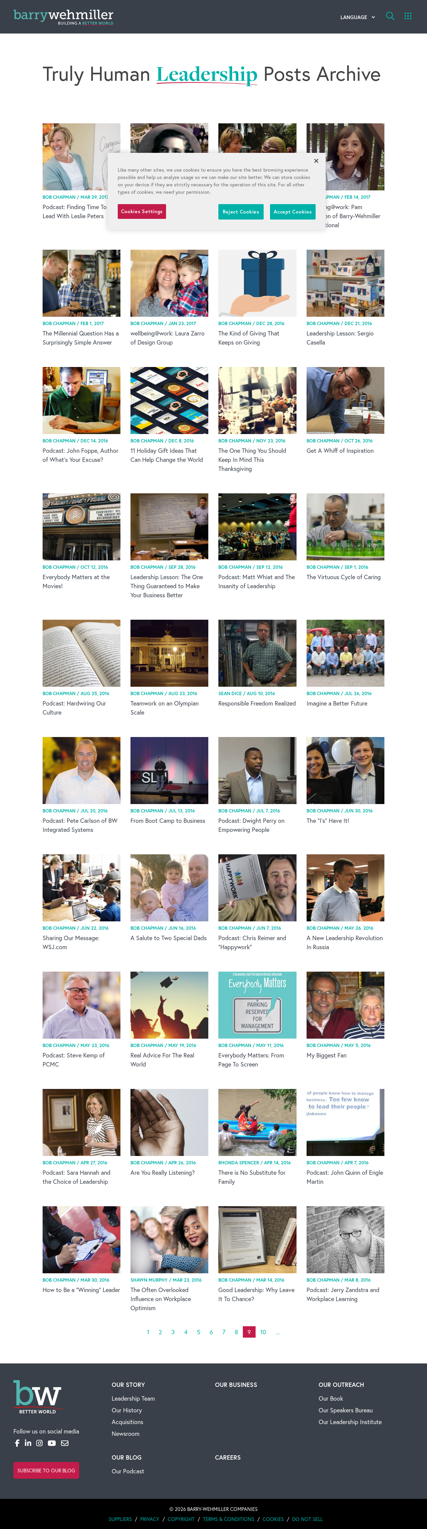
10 (263, 1332)
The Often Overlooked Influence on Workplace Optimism (160, 1299)
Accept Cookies (293, 211)
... (278, 1332)
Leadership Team (133, 1398)
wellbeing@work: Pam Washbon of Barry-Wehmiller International (343, 216)
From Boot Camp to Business (167, 820)
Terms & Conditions (228, 1519)
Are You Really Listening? (162, 1172)
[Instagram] (39, 1443)
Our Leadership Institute (350, 1422)
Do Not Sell (307, 1519)
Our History (127, 1410)
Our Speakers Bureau (346, 1410)
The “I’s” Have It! (328, 820)
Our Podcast (128, 1471)
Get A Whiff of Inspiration (340, 450)
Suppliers (120, 1519)
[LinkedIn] (28, 1443)
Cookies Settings (142, 211)
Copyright (181, 1519)
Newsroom (126, 1433)
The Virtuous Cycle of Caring (344, 577)
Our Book (331, 1398)
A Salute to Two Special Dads (168, 938)
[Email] (64, 1443)
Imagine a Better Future (337, 703)
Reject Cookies (241, 211)
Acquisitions (127, 1422)
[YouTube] (52, 1443)
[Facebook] (17, 1443)
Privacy (149, 1519)
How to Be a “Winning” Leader (81, 1290)
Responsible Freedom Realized (257, 703)
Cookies (273, 1519)
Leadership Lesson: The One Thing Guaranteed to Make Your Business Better (166, 586)
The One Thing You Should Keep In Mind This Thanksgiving (252, 459)
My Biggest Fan (326, 1055)
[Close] (316, 161)
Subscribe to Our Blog (46, 1470)
